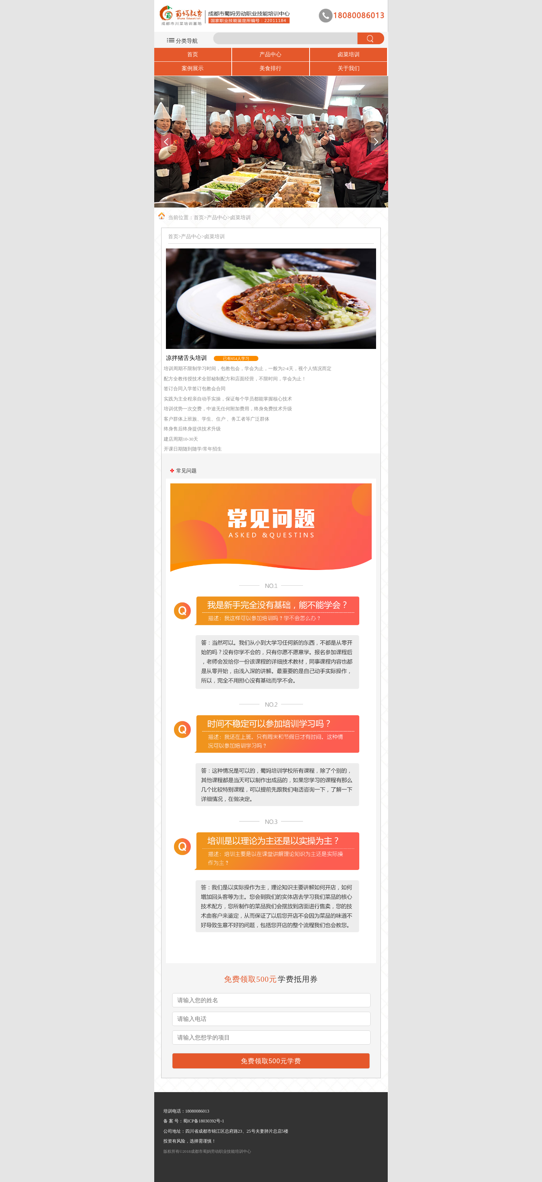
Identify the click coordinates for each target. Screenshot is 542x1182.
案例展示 (193, 68)
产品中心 (270, 54)
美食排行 (270, 68)
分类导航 (187, 41)
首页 (192, 54)
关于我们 (349, 68)
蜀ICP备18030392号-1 (203, 1121)
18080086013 (197, 1111)
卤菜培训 (349, 54)
